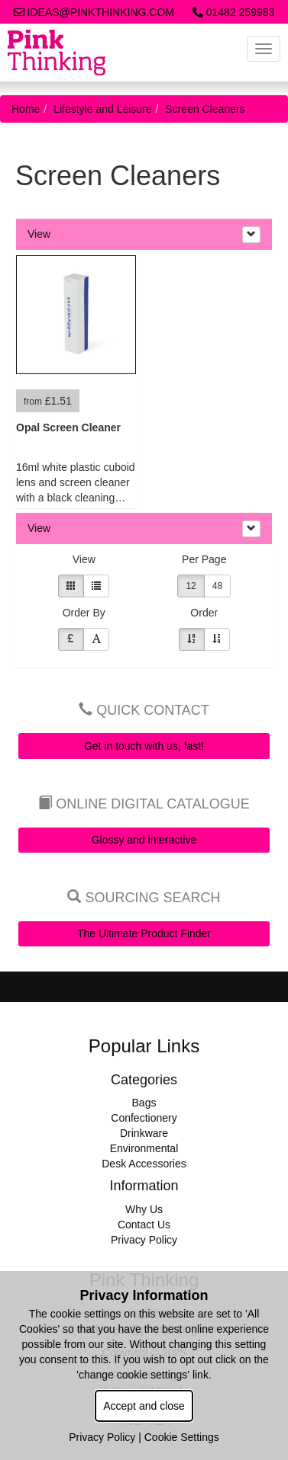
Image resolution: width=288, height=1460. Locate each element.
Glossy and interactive (144, 840)
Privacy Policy (144, 1240)
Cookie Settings (181, 1437)
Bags (144, 1103)
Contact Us (144, 1224)
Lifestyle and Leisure (102, 109)
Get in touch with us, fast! (144, 746)
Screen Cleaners (204, 109)
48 (217, 586)
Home (25, 109)
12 (191, 586)
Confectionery (143, 1118)
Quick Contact (144, 710)
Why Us (144, 1209)
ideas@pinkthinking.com (94, 12)
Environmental (144, 1148)
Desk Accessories (144, 1163)
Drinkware (144, 1133)
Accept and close (144, 1406)
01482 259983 (233, 12)
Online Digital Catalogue (143, 804)
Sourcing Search (143, 897)
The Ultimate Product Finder (144, 933)
